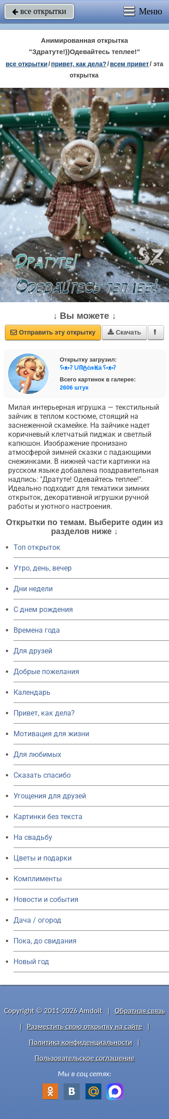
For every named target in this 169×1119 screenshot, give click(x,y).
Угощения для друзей (50, 796)
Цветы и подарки (43, 858)
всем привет (129, 64)
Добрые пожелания (46, 671)
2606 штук (74, 387)
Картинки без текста (48, 816)
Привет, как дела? (44, 713)
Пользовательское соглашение (84, 1058)
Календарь (32, 692)
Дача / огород (37, 920)
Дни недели (33, 588)
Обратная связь (139, 1010)
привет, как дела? (78, 64)
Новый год (31, 961)
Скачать (124, 332)
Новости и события (46, 899)
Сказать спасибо (42, 775)
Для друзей (33, 651)
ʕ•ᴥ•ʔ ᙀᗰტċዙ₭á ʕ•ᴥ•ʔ (88, 367)
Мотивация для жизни (51, 733)
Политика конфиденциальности (80, 1042)
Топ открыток (37, 547)
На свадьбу (33, 837)
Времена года (37, 630)
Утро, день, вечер (43, 568)
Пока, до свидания (45, 941)
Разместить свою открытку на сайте (84, 1026)
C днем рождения (43, 609)
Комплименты (38, 878)
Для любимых (37, 754)
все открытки (39, 11)
